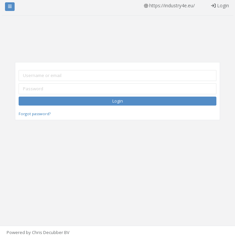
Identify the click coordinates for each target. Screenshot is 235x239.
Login (220, 5)
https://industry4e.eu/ (172, 5)
